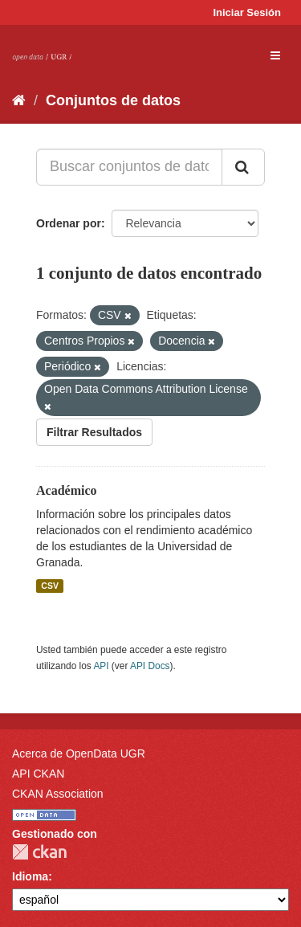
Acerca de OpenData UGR (78, 753)
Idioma (30, 876)
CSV (50, 585)
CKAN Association (58, 793)
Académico (66, 490)
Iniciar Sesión (247, 12)
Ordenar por (68, 223)
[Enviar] (243, 167)
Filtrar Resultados (94, 432)
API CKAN (38, 773)
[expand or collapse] (275, 55)
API (100, 666)
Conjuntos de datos (113, 100)
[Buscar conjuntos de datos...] (129, 167)
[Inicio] (19, 100)
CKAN (39, 851)
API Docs (150, 666)
